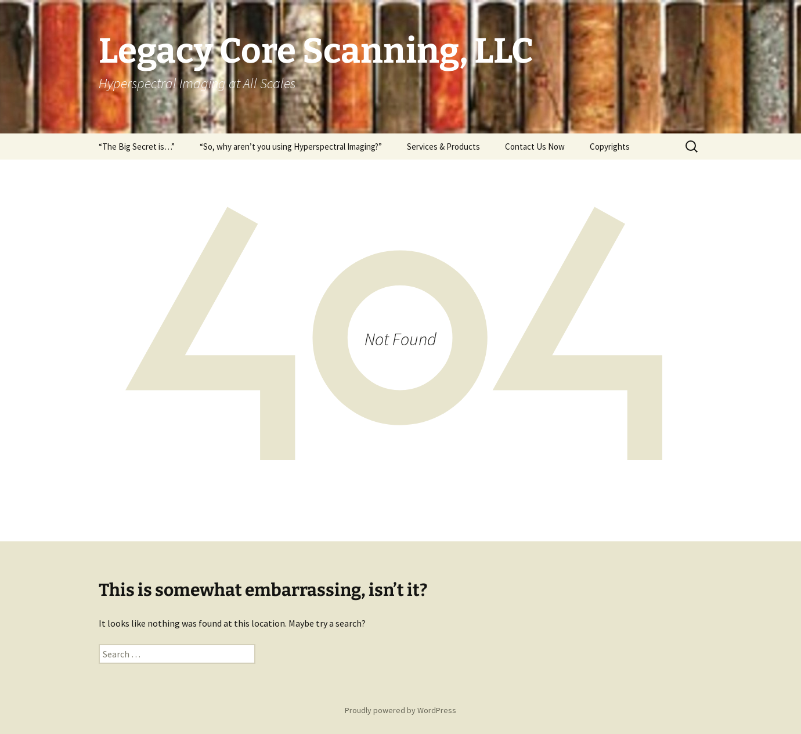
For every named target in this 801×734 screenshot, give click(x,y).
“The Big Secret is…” (137, 146)
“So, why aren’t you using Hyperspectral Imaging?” (291, 146)
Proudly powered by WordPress (400, 710)
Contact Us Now (535, 146)
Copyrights (610, 146)
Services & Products (443, 146)
